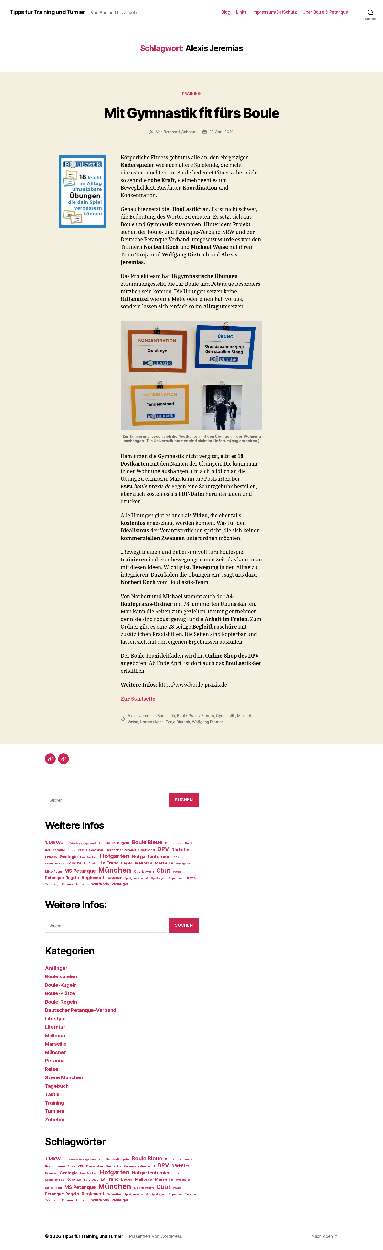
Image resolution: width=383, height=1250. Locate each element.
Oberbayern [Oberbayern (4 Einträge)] (144, 871)
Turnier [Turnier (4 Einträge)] (67, 884)
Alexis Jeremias (142, 715)
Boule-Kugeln (61, 985)
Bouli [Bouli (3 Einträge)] (188, 843)
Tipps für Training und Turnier (48, 12)
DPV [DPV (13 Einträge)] (163, 849)
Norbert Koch (153, 721)
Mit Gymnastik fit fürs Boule (191, 112)
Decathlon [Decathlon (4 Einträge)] (94, 850)
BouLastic (167, 715)
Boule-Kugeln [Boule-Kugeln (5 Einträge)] (117, 843)
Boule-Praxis (189, 715)
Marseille (56, 1044)
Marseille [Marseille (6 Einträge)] (164, 863)
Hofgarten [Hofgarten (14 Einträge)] (114, 856)
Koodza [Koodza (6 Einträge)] (73, 863)
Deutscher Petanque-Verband (81, 1010)
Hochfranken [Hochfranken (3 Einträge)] (88, 857)
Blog (226, 12)
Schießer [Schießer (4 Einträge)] (114, 878)
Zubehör (55, 1119)
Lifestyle (55, 1018)
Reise (52, 1069)
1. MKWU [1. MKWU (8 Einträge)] (54, 842)
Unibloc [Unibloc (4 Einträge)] (82, 884)
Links (241, 12)
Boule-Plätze (60, 993)
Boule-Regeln (61, 1001)
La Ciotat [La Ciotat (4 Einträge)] (91, 863)
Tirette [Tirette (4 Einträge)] (190, 878)
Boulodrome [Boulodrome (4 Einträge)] (55, 850)
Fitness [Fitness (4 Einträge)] (51, 857)
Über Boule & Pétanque (325, 12)
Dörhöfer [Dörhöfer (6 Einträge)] (180, 849)
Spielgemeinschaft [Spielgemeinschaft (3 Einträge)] (136, 878)
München (56, 1052)
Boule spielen (61, 976)
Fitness (209, 715)
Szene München (64, 1077)
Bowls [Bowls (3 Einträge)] (72, 850)
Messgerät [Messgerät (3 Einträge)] (183, 863)
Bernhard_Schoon (179, 132)
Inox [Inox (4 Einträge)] (175, 857)
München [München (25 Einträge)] (114, 870)
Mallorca (55, 1035)
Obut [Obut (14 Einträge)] (163, 870)
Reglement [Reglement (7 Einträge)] (93, 877)
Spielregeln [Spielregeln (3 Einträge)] (158, 878)
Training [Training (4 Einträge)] (52, 884)
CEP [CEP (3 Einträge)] (81, 850)
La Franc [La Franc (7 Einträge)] (110, 862)
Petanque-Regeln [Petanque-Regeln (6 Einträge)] (62, 877)
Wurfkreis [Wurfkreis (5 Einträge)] (100, 884)
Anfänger (56, 968)
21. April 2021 (221, 132)
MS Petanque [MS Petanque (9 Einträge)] (80, 871)
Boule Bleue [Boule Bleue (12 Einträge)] (147, 842)
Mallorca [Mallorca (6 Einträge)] (143, 863)
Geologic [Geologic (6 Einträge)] (69, 856)
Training (191, 94)
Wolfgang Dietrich (209, 721)
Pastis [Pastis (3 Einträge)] (177, 871)
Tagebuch (57, 1086)
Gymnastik (227, 715)
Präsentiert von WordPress (157, 1236)
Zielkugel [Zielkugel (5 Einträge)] (120, 884)
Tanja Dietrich (179, 721)
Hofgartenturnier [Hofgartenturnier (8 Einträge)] (151, 856)
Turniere (55, 1111)
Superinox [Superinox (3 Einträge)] (175, 878)
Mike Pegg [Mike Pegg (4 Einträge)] (53, 871)
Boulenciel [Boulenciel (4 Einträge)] (173, 843)
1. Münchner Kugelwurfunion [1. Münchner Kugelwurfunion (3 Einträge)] (84, 843)
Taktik (52, 1094)
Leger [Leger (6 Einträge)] (126, 863)
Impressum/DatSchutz (275, 12)
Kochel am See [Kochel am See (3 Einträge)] (54, 863)
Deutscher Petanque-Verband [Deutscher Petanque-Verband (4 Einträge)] (130, 850)
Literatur (55, 1027)
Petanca (54, 1060)
